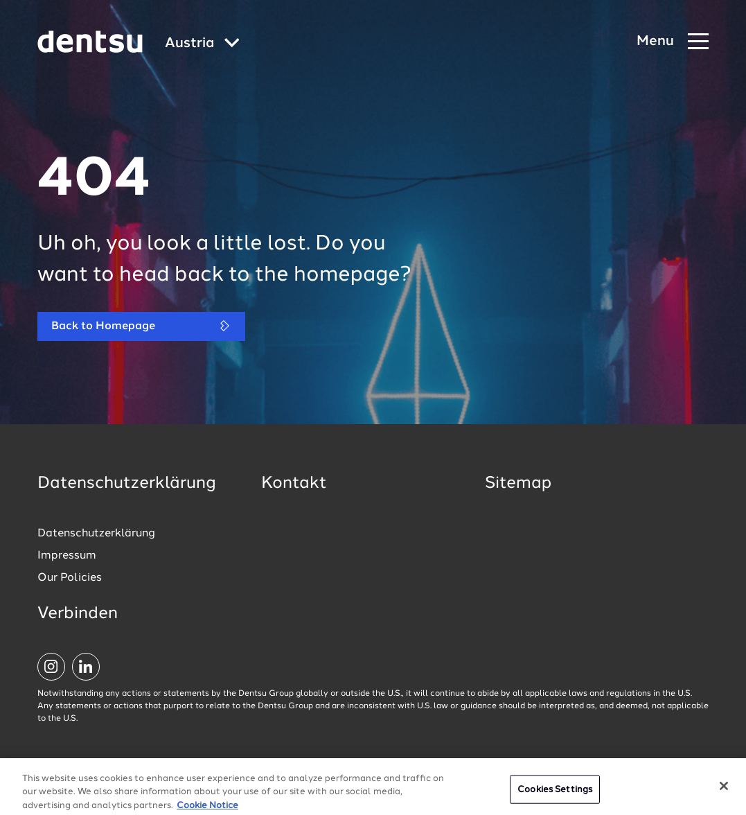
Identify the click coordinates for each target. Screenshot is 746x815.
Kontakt (294, 483)
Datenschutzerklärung (96, 533)
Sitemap (518, 483)
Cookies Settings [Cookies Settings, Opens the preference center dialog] (554, 795)
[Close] (724, 792)
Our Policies (69, 578)
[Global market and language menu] (202, 44)
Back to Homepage (141, 326)
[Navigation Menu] (673, 42)
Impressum (66, 555)
